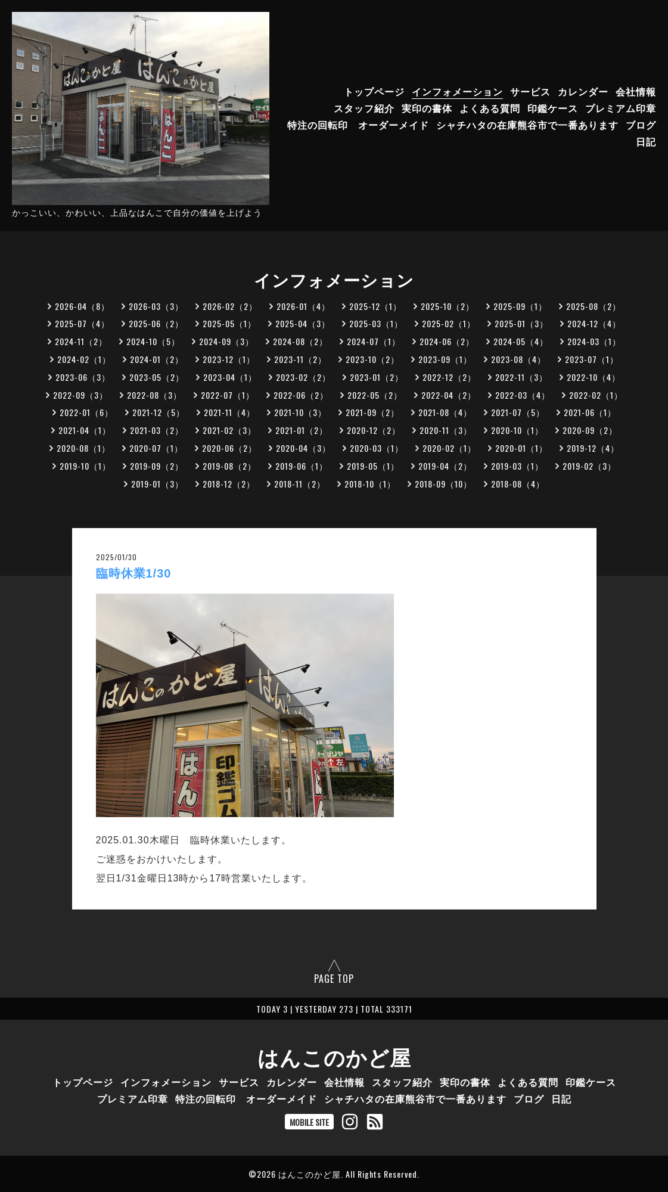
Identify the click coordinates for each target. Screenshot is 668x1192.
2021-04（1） (84, 430)
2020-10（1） (517, 430)
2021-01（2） (301, 430)
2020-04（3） (303, 448)
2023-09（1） (445, 359)
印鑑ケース (552, 108)
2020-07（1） (156, 448)
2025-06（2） (156, 323)
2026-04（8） (82, 306)
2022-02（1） (596, 395)
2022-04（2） (448, 395)
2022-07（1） (227, 395)
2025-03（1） (376, 323)
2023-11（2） (300, 359)
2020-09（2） (590, 430)
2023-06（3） (82, 377)
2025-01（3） (521, 323)
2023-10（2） (372, 359)
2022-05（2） (374, 395)
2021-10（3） (300, 412)
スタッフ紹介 (364, 108)
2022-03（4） (522, 395)
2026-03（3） (156, 306)
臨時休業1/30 (134, 573)
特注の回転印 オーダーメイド (358, 124)
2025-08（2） (593, 306)
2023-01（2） (376, 377)
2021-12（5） (158, 412)
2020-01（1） (521, 448)
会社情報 (636, 91)
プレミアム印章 (620, 108)
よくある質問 (489, 108)
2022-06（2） (301, 395)
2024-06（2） (447, 341)
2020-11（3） (446, 430)
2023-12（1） (229, 359)
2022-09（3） (80, 395)
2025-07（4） (82, 323)
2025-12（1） (375, 306)
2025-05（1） (229, 323)
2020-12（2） (373, 430)
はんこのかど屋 (334, 1056)
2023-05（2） (156, 377)
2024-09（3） (226, 341)
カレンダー (583, 91)
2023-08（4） (518, 359)
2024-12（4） (594, 323)
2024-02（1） (84, 359)
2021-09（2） (372, 412)
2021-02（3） (229, 430)
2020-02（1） (449, 448)
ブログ (641, 124)
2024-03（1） (594, 341)
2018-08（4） (518, 483)
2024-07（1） (373, 341)
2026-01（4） (303, 306)
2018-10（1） (370, 483)
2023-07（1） (592, 359)
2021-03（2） (157, 430)
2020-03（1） (376, 448)
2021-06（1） (590, 412)
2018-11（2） (299, 483)
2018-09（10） (443, 483)
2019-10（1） (85, 466)
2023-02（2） (303, 377)
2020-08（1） (83, 448)
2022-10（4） (593, 377)
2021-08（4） (445, 412)
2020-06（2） (229, 448)
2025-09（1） (520, 306)
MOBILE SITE (309, 1122)
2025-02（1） (449, 323)
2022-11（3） (521, 377)
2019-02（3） (589, 466)
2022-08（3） (154, 395)
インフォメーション (457, 91)
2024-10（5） (153, 341)
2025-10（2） (447, 306)
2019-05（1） (373, 466)
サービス (530, 91)
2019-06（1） (301, 466)
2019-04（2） (445, 466)
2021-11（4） (229, 412)
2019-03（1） (517, 466)
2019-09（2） (157, 466)
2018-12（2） (229, 483)
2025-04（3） (302, 323)
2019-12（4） (593, 448)
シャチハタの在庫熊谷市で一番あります (527, 124)
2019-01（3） (157, 483)
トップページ (374, 91)
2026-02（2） (230, 306)
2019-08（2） (229, 466)
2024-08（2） (300, 341)
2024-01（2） (157, 359)
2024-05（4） (520, 341)
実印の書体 (427, 108)
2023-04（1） (230, 377)
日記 (646, 141)
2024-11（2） (81, 341)
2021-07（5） (518, 412)
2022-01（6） (86, 412)
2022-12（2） (449, 377)
